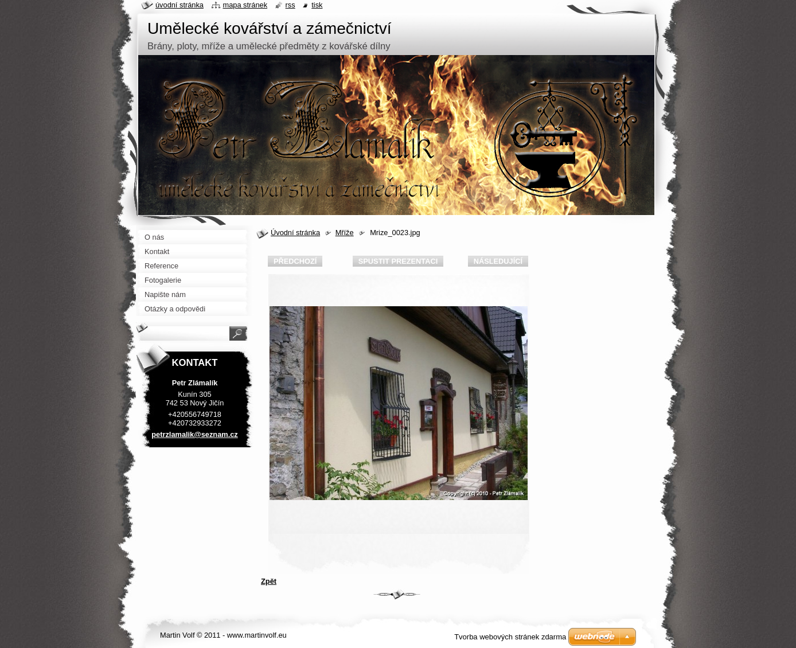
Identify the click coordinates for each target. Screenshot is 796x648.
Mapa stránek (245, 5)
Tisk (316, 5)
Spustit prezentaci (398, 261)
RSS (290, 5)
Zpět (268, 581)
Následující (498, 261)
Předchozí (295, 261)
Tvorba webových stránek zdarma (510, 637)
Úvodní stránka (295, 232)
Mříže (344, 232)
